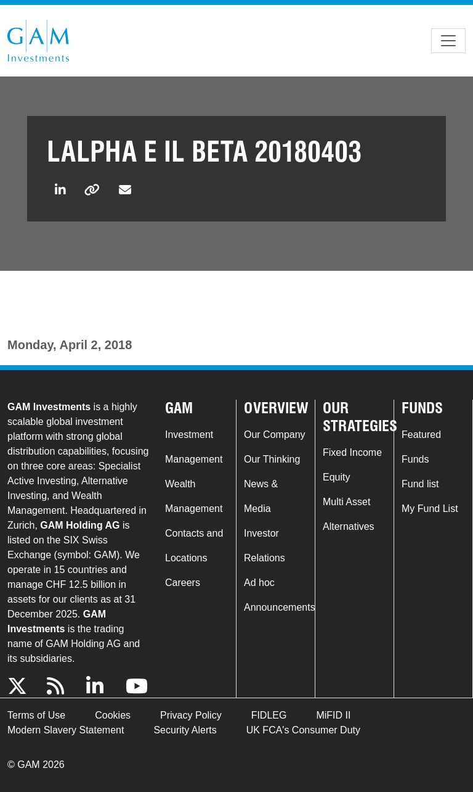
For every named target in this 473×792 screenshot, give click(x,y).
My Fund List (430, 508)
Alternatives (348, 526)
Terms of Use (36, 715)
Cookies (113, 715)
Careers (182, 582)
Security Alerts (184, 730)
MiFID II (333, 715)
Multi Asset (346, 502)
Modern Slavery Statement (65, 730)
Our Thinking (272, 459)
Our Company (274, 434)
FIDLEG (269, 715)
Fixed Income (352, 452)
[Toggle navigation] (448, 40)
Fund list (420, 484)
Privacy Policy (191, 715)
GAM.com (38, 41)
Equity (336, 477)
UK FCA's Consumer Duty (303, 730)
